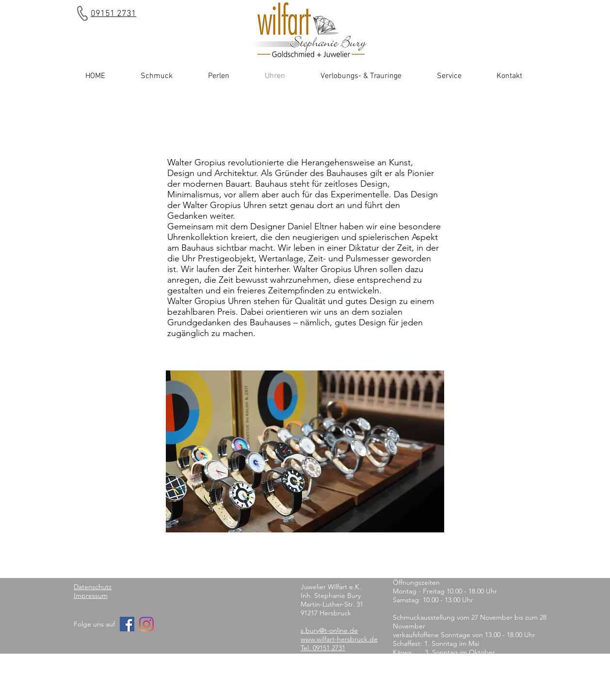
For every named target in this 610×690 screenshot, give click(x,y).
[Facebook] (127, 624)
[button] (305, 451)
